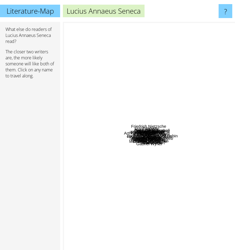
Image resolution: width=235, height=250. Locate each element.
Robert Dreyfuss (113, 80)
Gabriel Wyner (148, 223)
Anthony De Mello (141, 211)
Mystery (84, 76)
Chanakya (201, 173)
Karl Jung (83, 119)
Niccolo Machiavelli (167, 145)
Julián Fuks (113, 210)
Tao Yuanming (195, 110)
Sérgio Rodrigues (92, 163)
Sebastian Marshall (190, 38)
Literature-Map (30, 11)
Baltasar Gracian (166, 150)
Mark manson (113, 53)
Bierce (172, 169)
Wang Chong (193, 166)
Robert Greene (146, 164)
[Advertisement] (30, 167)
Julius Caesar (139, 150)
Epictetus (166, 124)
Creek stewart (172, 70)
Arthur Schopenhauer (85, 85)
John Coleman (168, 61)
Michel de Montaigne (164, 155)
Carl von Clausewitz (170, 128)
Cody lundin (112, 88)
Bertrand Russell (100, 170)
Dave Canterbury (153, 43)
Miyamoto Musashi (141, 113)
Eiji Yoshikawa (124, 113)
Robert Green (153, 139)
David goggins (138, 155)
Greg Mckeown (105, 186)
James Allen (131, 191)
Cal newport (184, 206)
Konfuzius (189, 82)
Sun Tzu (137, 169)
